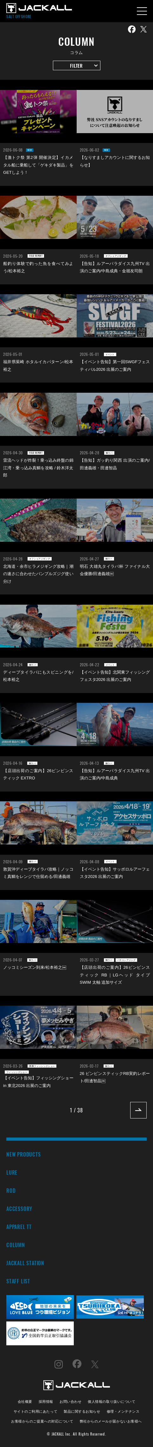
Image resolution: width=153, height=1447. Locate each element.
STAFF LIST (18, 1281)
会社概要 (25, 1401)
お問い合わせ (70, 1401)
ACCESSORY (19, 1208)
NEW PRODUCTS (23, 1154)
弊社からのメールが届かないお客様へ (111, 1421)
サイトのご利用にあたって (36, 1411)
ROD (11, 1190)
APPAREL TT (19, 1226)
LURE (11, 1172)
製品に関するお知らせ (82, 1411)
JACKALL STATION (25, 1263)
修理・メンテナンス (123, 1411)
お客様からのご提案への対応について (42, 1421)
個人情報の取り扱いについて (111, 1401)
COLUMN (15, 1244)
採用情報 (46, 1401)
